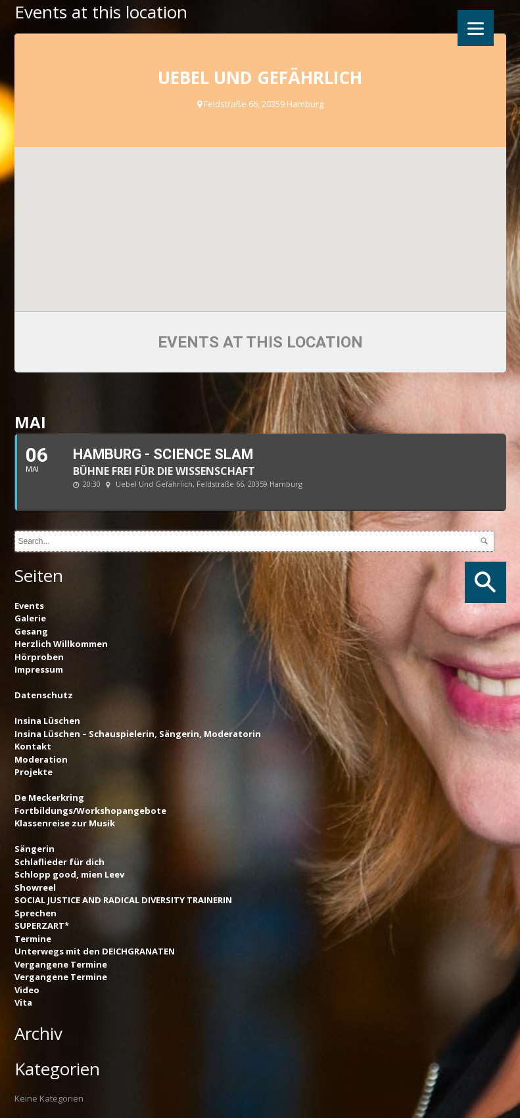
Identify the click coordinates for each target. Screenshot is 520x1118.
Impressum (38, 669)
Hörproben (39, 657)
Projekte (33, 772)
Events (29, 606)
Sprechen (35, 913)
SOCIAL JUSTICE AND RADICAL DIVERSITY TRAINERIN (123, 900)
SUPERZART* (41, 925)
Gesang (31, 631)
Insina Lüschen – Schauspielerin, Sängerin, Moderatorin (137, 734)
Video (26, 990)
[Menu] (476, 28)
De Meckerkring (49, 797)
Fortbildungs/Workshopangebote (90, 810)
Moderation (41, 759)
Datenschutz (43, 695)
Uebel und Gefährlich (260, 77)
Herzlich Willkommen (61, 644)
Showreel (35, 887)
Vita (23, 1002)
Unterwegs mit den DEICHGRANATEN (94, 951)
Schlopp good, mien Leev (69, 874)
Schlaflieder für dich (59, 862)
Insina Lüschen (47, 721)
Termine (32, 939)
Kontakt (32, 746)
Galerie (30, 618)
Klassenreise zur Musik (64, 823)
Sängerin (34, 849)
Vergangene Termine (60, 964)
